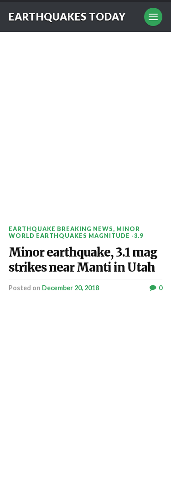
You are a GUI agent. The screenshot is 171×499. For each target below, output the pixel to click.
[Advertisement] (85, 121)
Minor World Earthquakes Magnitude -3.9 (76, 232)
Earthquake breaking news (61, 228)
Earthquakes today (67, 16)
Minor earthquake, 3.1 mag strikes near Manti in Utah (83, 260)
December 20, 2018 (70, 288)
